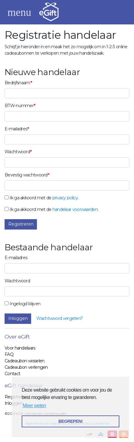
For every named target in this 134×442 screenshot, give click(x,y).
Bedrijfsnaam (17, 82)
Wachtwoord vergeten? (59, 318)
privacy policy (65, 198)
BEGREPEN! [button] (70, 421)
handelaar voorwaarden (75, 209)
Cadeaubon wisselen (24, 361)
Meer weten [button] (34, 405)
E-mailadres (16, 129)
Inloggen (18, 318)
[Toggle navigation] (19, 12)
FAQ (9, 354)
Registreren (21, 224)
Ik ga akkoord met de (30, 198)
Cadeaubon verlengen (26, 367)
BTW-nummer (19, 105)
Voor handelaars (20, 348)
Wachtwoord (17, 151)
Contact (12, 373)
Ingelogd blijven (24, 303)
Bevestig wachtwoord (26, 175)
